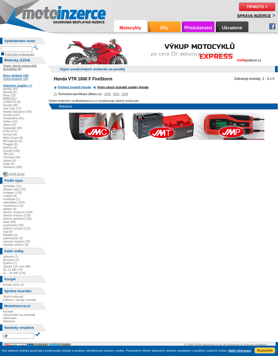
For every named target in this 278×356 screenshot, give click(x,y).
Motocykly (130, 28)
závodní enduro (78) (16, 241)
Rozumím (265, 350)
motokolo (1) (11, 199)
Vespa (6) (9, 160)
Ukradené (232, 28)
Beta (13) (9, 95)
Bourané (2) (11, 260)
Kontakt (8, 311)
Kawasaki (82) (12, 128)
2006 (107, 94)
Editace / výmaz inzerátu (19, 299)
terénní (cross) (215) (16, 228)
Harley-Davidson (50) (17, 111)
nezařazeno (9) (13, 205)
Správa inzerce (254, 16)
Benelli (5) (10, 92)
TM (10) (8, 154)
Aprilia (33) (10, 88)
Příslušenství (198, 28)
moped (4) (10, 195)
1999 (124, 94)
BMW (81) (10, 98)
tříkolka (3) (10, 235)
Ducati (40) (10, 105)
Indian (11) (10, 121)
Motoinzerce (33, 13)
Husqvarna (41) (13, 118)
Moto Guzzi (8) (13, 137)
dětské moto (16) (14, 189)
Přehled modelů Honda (74, 87)
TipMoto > (257, 7)
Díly (164, 28)
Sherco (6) (10, 147)
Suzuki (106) (11, 150)
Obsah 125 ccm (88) (16, 266)
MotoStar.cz (211, 344)
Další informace (239, 350)
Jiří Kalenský (231, 344)
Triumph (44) (11, 157)
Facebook (272, 26)
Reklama (9, 321)
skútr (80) (9, 221)
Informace (10, 318)
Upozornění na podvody (19, 314)
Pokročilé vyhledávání (19, 54)
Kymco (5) (10, 134)
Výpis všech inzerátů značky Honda (123, 87)
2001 (116, 94)
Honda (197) (11, 114)
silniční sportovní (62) (17, 218)
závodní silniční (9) (15, 244)
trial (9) (7, 231)
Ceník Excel (16, 173)
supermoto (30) (13, 225)
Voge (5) (8, 163)
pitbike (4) (9, 208)
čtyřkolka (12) (12, 186)
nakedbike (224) (14, 202)
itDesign (249, 344)
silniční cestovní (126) (17, 212)
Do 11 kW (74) (13, 269)
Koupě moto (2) (13, 284)
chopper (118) (12, 192)
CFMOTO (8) (12, 101)
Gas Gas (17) (12, 108)
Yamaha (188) (12, 167)
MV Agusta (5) (12, 141)
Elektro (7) (10, 263)
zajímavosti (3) (13, 238)
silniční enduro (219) (16, 215)
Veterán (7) (10, 256)
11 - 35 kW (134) (14, 273)
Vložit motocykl (13, 296)
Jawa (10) (9, 124)
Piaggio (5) (10, 144)
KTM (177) (10, 131)
